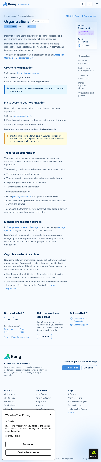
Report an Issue (8, 330)
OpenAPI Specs (43, 409)
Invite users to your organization (86, 69)
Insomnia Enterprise (26, 16)
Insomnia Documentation (86, 33)
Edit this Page (23, 330)
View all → (72, 412)
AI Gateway (9, 401)
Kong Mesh (41, 401)
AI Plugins (72, 394)
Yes (8, 319)
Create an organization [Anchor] (18, 67)
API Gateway (9, 398)
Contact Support (79, 324)
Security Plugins (75, 405)
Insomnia (14, 16)
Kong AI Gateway (43, 398)
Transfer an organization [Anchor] (20, 152)
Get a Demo (89, 368)
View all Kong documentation (16, 337)
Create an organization (83, 62)
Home (6, 16)
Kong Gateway (42, 394)
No (16, 319)
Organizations (84, 56)
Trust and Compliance (64, 458)
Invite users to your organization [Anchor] (24, 102)
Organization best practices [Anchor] (22, 254)
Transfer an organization (83, 76)
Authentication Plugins (77, 401)
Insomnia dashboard (26, 73)
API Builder (9, 409)
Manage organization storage (83, 85)
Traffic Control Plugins (77, 409)
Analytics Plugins (75, 398)
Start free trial (71, 368)
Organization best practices (86, 94)
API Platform (9, 394)
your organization (20, 116)
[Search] (82, 4)
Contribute (44, 336)
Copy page (38, 21)
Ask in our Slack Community (79, 319)
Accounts (86, 45)
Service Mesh (10, 405)
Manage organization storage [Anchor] (23, 221)
